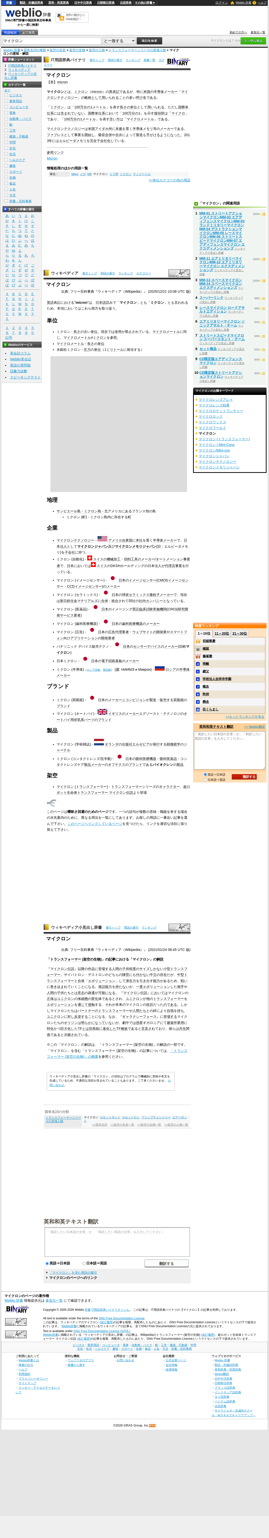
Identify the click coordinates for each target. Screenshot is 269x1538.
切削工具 (131, 559)
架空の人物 (97, 50)
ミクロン (81, 92)
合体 (81, 981)
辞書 (9, 2)
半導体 (159, 92)
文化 (12, 148)
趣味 (12, 166)
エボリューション (101, 981)
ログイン (221, 2)
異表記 (114, 92)
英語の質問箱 (20, 365)
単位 (94, 332)
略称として (93, 98)
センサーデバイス (147, 646)
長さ (76, 332)
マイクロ (178, 113)
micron (62, 82)
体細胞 (83, 999)
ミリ (109, 350)
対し (70, 1017)
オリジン (71, 1023)
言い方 (115, 119)
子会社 (70, 552)
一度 (139, 987)
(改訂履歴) (106, 1322)
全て (7, 90)
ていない (78, 113)
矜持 (206, 694)
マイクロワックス (212, 422)
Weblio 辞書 (243, 2)
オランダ (112, 744)
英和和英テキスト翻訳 (71, 1221)
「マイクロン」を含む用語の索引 (73, 1272)
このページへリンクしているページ (94, 824)
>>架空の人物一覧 (176, 1124)
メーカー (171, 92)
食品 (12, 183)
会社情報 (171, 1364)
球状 (125, 595)
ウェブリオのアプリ (81, 1360)
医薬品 (172, 759)
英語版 (107, 669)
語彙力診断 (18, 371)
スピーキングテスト (25, 377)
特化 (50, 1029)
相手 (180, 987)
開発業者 (108, 638)
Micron (52, 158)
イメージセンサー (142, 580)
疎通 (91, 993)
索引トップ (97, 60)
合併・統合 (109, 601)
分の (87, 107)
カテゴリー (143, 273)
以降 (81, 969)
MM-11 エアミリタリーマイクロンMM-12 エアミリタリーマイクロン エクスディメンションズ (222, 264)
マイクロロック (211, 416)
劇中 (125, 1023)
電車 (12, 113)
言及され (148, 1029)
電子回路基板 (111, 661)
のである (170, 1005)
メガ (83, 174)
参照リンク (55, 152)
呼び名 (141, 98)
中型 (180, 975)
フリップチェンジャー (156, 1117)
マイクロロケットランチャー (221, 411)
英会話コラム (20, 353)
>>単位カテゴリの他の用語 (170, 180)
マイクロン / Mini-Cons (217, 445)
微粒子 (154, 595)
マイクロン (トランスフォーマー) (82, 787)
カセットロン (131, 1117)
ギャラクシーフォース (139, 1017)
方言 (12, 195)
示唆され (71, 1035)
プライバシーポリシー (33, 1378)
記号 (8, 337)
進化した (109, 1029)
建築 (170, 1023)
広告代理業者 (118, 632)
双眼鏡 (178, 700)
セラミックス (139, 595)
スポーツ (15, 172)
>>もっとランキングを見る (245, 717)
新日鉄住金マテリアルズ (79, 601)
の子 (122, 969)
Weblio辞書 (68, 1326)
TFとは (83, 1029)
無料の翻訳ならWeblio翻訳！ (75, 17)
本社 (139, 540)
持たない (122, 987)
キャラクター (169, 787)
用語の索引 (115, 60)
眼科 (139, 759)
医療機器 (136, 624)
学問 (12, 142)
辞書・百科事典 (20, 201)
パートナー (86, 1011)
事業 (77, 135)
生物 (12, 177)
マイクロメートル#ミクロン (85, 338)
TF (118, 1029)
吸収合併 (105, 135)
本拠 (118, 129)
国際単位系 (96, 113)
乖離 (206, 664)
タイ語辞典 (222, 1396)
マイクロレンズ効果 (214, 405)
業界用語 (15, 101)
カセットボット (110, 1117)
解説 (160, 959)
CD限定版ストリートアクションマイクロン (220, 374)
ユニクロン (65, 999)
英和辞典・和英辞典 (228, 1369)
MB (89, 174)
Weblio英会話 (20, 359)
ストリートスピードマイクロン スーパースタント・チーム (222, 337)
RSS (153, 1425)
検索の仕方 (26, 1364)
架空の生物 (77, 50)
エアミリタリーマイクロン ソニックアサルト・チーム (222, 323)
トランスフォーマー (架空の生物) (76, 959)
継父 (206, 671)
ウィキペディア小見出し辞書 (76, 927)
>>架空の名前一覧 (122, 1124)
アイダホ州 (103, 129)
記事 (112, 959)
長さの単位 (128, 107)
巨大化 (66, 1029)
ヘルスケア (17, 160)
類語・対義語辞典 (31, 2)
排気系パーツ (84, 720)
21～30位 (239, 633)
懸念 (206, 702)
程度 (132, 969)
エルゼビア (140, 744)
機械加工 (114, 559)
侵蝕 (91, 1005)
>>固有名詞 (99, 1124)
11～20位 (222, 633)
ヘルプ (262, 2)
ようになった (170, 135)
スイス (98, 559)
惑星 (139, 1023)
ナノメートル (142, 174)
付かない (143, 975)
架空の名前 (58, 50)
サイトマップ (27, 1383)
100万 (79, 107)
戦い (184, 981)
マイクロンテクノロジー (66, 129)
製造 (139, 135)
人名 (12, 189)
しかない (156, 969)
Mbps (75, 174)
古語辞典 (126, 2)
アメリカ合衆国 (120, 540)
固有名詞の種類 (35, 50)
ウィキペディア (64, 273)
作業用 (179, 1023)
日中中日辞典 (83, 2)
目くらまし (211, 709)
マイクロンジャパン (92, 546)
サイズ (144, 969)
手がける (153, 135)
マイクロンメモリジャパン (135, 546)
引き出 (144, 981)
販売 (163, 700)
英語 (50, 302)
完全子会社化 (100, 141)
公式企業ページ (176, 1360)
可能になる (106, 993)
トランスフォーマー (126, 787)
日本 (70, 566)
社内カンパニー (151, 601)
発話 (101, 987)
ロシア (171, 669)
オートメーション (169, 559)
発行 (156, 744)
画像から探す (76, 1364)
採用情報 (171, 1369)
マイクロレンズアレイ (216, 400)
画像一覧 (149, 60)
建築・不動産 (18, 136)
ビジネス (15, 95)
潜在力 (131, 981)
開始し (90, 135)
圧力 (87, 350)
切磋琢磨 (209, 641)
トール (118, 350)
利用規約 (24, 1373)
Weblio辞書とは (29, 1360)
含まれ (66, 113)
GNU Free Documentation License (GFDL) (101, 1331)
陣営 (125, 975)
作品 (91, 969)
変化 (94, 999)
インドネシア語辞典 (228, 1392)
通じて (83, 1005)
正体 (50, 999)
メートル (99, 107)
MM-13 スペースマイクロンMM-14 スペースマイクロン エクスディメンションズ (220, 284)
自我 (170, 1011)
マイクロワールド (212, 428)
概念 (206, 686)
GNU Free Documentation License (122, 1318)
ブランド (63, 706)
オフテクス (116, 765)
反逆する (81, 1017)
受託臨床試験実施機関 (149, 609)
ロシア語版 (93, 669)
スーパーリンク (211, 298)
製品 (87, 765)
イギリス (115, 714)
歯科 (125, 624)
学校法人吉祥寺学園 (217, 679)
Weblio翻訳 (222, 1373)
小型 (166, 969)
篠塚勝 (207, 656)
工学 (12, 130)
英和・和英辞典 (58, 2)
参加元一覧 (258, 32)
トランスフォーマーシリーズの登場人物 (137, 50)
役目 (149, 1005)
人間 (115, 969)
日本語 (101, 302)
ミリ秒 (114, 174)
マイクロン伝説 (62, 969)
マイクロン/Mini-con (214, 450)
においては (159, 993)
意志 (81, 993)
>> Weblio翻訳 (254, 727)
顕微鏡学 (173, 744)
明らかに (88, 1023)
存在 (163, 975)
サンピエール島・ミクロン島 (79, 511)
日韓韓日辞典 (106, 2)
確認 (206, 648)
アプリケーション (84, 638)
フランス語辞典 (225, 1387)
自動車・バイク (20, 119)
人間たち (139, 1011)
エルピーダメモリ (72, 141)
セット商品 (208, 349)
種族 (124, 1029)
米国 (146, 92)
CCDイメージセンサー (84, 586)
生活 (12, 154)
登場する (105, 969)
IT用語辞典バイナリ (68, 60)
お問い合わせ (125, 1360)
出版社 (127, 744)
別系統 (94, 1029)
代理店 (170, 566)
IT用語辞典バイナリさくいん (111, 1309)
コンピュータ (18, 107)
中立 (153, 975)
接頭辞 (159, 113)
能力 (156, 981)
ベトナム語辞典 (225, 1401)
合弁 (118, 135)
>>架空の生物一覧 (149, 1124)
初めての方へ (238, 32)
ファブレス (55, 135)
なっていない (105, 1023)
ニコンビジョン (134, 700)
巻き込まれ (58, 987)
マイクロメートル (140, 119)
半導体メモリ (143, 129)
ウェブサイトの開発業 (149, 632)
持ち (180, 1011)
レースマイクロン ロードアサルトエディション (222, 310)
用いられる (110, 98)
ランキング (133, 60)
